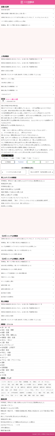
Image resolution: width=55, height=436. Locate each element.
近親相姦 (5, 367)
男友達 (15, 390)
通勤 (21, 384)
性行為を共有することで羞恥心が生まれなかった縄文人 (18, 422)
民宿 (49, 384)
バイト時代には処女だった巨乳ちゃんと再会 (13, 21)
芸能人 (35, 381)
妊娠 (21, 395)
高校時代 (22, 392)
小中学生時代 (14, 392)
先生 (30, 158)
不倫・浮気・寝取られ (9, 335)
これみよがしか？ (6, 94)
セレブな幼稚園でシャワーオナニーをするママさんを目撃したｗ (18, 246)
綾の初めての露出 (6, 293)
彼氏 (2, 390)
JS (42, 381)
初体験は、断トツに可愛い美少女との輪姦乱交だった (15, 25)
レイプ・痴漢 (6, 355)
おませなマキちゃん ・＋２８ (10, 425)
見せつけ (10, 381)
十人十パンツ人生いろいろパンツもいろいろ (14, 197)
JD (39, 381)
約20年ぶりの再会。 (7, 206)
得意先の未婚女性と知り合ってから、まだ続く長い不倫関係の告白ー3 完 (21, 59)
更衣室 (7, 387)
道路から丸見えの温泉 (7, 70)
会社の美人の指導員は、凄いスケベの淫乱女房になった (16, 250)
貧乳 (48, 392)
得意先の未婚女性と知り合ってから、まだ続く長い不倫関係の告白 (19, 66)
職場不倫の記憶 (5, 430)
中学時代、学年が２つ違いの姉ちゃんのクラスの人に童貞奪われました (23, 181)
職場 (17, 384)
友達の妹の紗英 (5, 9)
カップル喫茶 (27, 384)
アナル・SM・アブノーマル (11, 360)
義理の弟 (42, 387)
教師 (13, 158)
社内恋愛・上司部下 (8, 347)
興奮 (29, 395)
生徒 (6, 390)
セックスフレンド (8, 345)
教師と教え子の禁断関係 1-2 (9, 86)
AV (8, 392)
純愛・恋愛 (5, 332)
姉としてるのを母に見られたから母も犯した (14, 416)
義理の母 (29, 387)
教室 (24, 158)
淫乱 (9, 384)
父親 (12, 387)
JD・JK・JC (6, 327)
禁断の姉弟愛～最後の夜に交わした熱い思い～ (14, 13)
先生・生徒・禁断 (8, 155)
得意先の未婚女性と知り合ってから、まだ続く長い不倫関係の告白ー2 (20, 63)
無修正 (42, 395)
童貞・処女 (5, 350)
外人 (3, 372)
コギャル (3, 384)
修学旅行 (40, 384)
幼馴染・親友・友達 (8, 337)
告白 (37, 395)
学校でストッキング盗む (7, 78)
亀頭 (40, 392)
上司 (11, 390)
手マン (37, 390)
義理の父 (23, 387)
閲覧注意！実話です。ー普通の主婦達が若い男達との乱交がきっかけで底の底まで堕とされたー (27, 412)
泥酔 (3, 362)
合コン (34, 384)
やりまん (47, 381)
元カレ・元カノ (7, 340)
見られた (6, 158)
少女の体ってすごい (7, 405)
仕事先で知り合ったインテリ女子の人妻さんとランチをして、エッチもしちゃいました (24, 17)
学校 (18, 158)
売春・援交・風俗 (8, 370)
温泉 (45, 384)
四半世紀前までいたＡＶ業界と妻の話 (11, 254)
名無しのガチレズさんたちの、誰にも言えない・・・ (17, 203)
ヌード (16, 395)
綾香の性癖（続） (6, 285)
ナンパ (42, 390)
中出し (32, 390)
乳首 (12, 395)
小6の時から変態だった (7, 82)
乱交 (3, 365)
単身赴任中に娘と (6, 183)
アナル (7, 395)
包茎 (33, 395)
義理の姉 (35, 387)
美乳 (2, 395)
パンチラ (3, 381)
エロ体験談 (29, 392)
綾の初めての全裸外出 (7, 296)
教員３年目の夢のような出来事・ (11, 189)
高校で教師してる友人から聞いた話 (12, 192)
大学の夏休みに (5, 427)
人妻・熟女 (5, 342)
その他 (4, 375)
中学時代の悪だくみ (7, 186)
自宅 (2, 387)
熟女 (20, 381)
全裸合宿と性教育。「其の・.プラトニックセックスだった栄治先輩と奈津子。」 (26, 200)
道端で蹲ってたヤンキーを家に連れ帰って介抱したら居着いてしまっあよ (21, 74)
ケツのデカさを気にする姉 (13, 172)
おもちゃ (3, 392)
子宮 (44, 392)
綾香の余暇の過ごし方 (7, 289)
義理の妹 (48, 387)
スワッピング (49, 390)
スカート (36, 158)
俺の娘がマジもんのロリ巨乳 (10, 408)
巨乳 (52, 392)
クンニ (27, 390)
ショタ (16, 381)
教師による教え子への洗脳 (9, 195)
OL (30, 381)
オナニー (5, 357)
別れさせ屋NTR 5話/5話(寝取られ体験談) (42, 172)
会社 (13, 384)
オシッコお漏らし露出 (7, 281)
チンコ (35, 392)
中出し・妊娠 (6, 352)
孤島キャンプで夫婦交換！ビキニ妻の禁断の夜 (14, 273)
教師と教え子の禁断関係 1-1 (9, 90)
